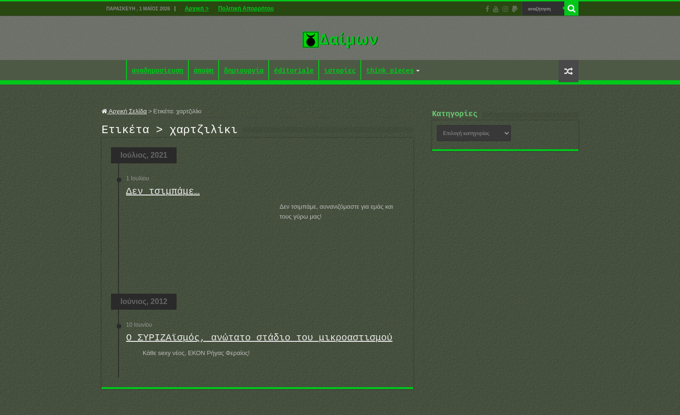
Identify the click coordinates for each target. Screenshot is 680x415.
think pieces (390, 71)
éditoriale (294, 71)
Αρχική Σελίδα (124, 111)
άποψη (203, 71)
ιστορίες (340, 71)
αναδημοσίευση (157, 71)
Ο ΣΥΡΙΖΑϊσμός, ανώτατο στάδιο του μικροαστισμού (259, 340)
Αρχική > (197, 8)
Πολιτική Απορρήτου (246, 8)
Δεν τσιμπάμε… (163, 194)
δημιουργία (244, 71)
